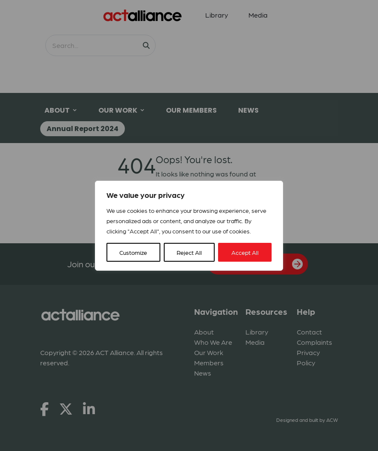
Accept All (245, 252)
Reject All (189, 252)
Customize (133, 252)
